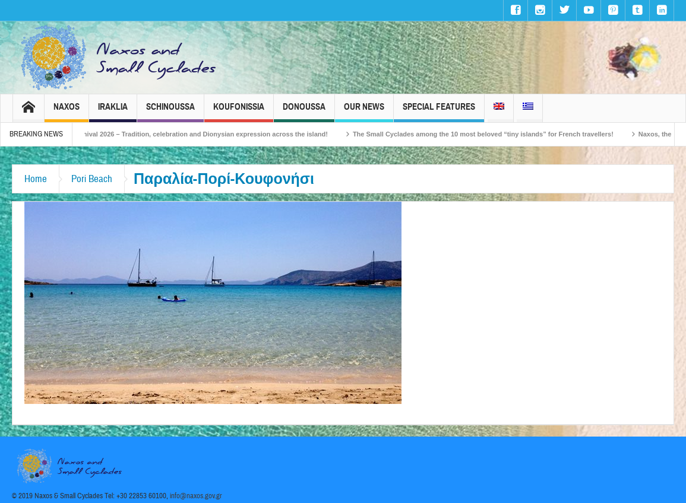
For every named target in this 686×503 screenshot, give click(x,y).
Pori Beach (91, 179)
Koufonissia (238, 111)
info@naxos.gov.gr (196, 496)
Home (35, 179)
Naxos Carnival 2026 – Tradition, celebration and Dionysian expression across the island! (200, 134)
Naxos (66, 111)
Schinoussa (170, 111)
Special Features (439, 111)
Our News (364, 111)
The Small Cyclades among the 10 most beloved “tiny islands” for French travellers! (494, 134)
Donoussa (304, 111)
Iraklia (113, 111)
